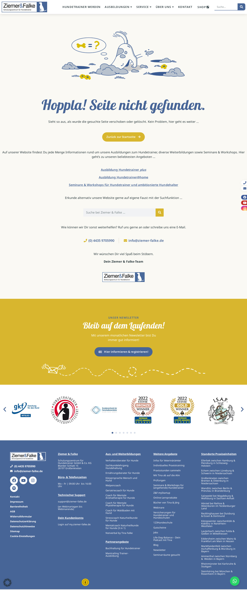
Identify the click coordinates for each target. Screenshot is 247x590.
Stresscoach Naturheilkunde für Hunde (122, 520)
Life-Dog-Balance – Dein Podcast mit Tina (166, 539)
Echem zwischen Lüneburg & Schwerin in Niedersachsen (217, 472)
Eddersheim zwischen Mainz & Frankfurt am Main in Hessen (218, 540)
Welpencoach (113, 486)
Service (144, 7)
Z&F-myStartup (161, 493)
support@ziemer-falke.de (72, 502)
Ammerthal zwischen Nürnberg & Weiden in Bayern (219, 558)
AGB (12, 512)
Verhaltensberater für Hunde (122, 461)
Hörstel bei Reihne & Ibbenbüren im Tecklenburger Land (218, 506)
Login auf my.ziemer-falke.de (74, 525)
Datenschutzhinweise (22, 527)
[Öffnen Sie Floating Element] (234, 581)
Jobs (155, 533)
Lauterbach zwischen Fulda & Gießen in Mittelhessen (217, 533)
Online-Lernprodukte (165, 498)
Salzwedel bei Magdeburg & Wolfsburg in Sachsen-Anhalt (217, 498)
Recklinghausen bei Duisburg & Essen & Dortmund (218, 515)
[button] (5, 410)
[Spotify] (14, 489)
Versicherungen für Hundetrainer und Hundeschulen (164, 515)
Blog (155, 545)
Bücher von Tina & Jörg (166, 503)
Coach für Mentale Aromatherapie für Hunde (120, 497)
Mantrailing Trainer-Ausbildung (117, 555)
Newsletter (159, 550)
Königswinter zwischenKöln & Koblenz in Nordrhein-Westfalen (218, 524)
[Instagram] (33, 481)
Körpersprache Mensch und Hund (121, 480)
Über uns (165, 7)
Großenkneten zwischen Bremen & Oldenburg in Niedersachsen (214, 481)
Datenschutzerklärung (23, 522)
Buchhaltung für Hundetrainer (123, 549)
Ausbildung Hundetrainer (123, 170)
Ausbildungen (118, 7)
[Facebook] (14, 481)
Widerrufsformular (21, 517)
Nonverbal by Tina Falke (119, 533)
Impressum (16, 502)
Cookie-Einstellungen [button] (22, 537)
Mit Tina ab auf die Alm (166, 476)
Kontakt (185, 7)
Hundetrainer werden (81, 7)
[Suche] (241, 6)
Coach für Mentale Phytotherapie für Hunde (120, 505)
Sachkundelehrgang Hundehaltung (117, 467)
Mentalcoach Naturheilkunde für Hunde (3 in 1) (122, 527)
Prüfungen (159, 481)
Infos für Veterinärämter (167, 461)
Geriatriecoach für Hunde (120, 491)
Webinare (158, 508)
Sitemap (15, 532)
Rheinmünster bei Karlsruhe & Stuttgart (218, 565)
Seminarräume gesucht (166, 555)
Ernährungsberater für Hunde (123, 473)
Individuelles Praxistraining (169, 466)
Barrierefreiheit (19, 507)
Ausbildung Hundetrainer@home (123, 178)
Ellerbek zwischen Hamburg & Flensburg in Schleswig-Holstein (218, 464)
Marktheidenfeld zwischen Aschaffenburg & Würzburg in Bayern (218, 549)
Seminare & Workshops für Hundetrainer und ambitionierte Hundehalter (123, 185)
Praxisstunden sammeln (167, 471)
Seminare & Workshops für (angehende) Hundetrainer (168, 487)
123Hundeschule (162, 523)
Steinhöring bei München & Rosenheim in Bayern (217, 573)
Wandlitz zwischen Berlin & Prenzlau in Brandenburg (216, 490)
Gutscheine (159, 528)
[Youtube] (23, 481)
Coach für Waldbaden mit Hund (120, 512)
